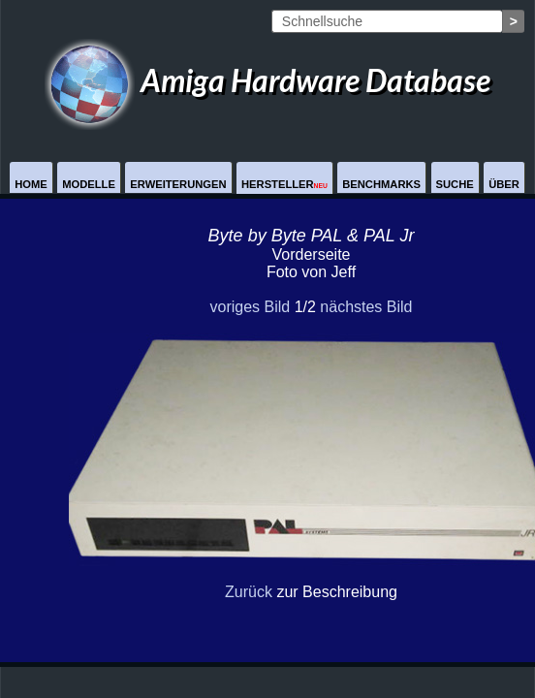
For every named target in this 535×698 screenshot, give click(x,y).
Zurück (248, 592)
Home (31, 184)
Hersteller (284, 184)
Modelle (88, 184)
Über (503, 184)
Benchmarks (381, 184)
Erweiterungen (178, 184)
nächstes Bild (366, 307)
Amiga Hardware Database (267, 80)
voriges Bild (249, 307)
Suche (455, 184)
